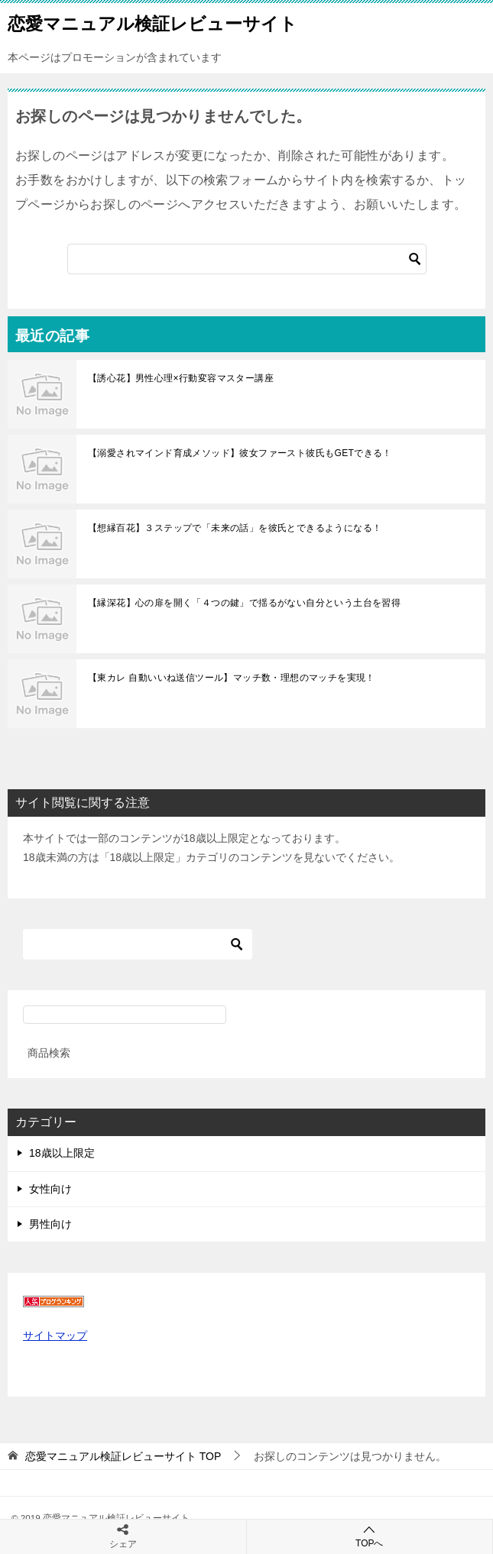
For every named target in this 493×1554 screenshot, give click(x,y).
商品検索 (49, 1053)
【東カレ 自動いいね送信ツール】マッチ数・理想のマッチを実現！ (231, 677)
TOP (123, 1456)
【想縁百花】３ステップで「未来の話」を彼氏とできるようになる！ (234, 528)
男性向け (50, 1224)
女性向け (50, 1189)
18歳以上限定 (62, 1153)
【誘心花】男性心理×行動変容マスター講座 (181, 378)
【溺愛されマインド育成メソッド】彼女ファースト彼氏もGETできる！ (240, 453)
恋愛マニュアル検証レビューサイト (152, 22)
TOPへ (370, 1536)
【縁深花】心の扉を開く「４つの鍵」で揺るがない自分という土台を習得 (244, 602)
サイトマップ (55, 1335)
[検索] (247, 259)
